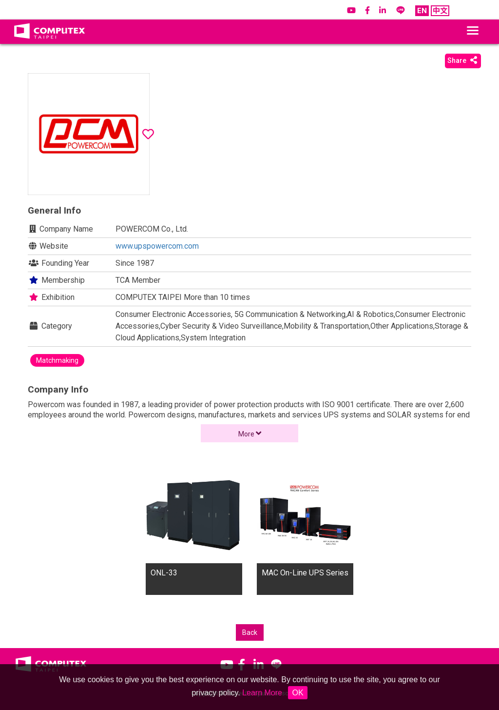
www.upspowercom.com (157, 246)
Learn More (262, 693)
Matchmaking (57, 360)
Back (249, 632)
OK (297, 693)
